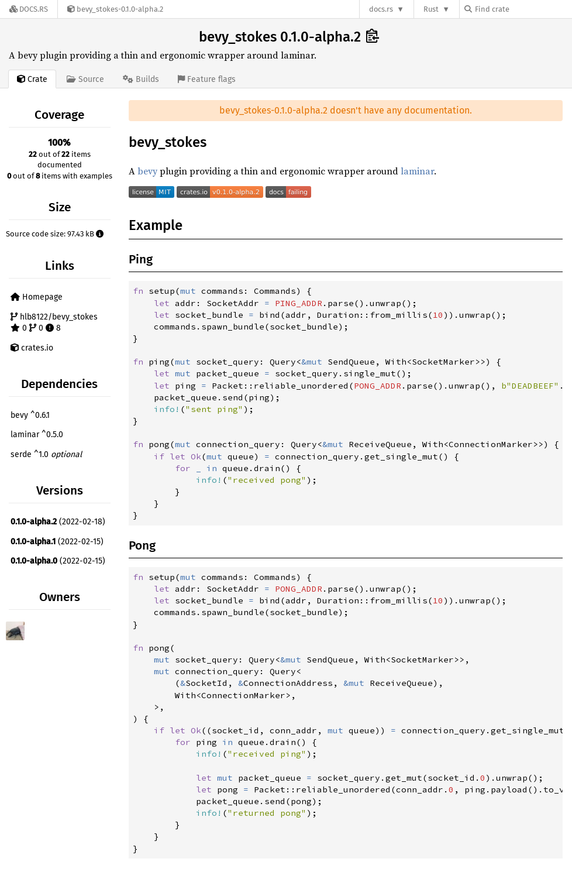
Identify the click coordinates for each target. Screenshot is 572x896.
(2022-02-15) (57, 542)
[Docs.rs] (28, 9)
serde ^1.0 (46, 454)
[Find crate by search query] (523, 9)
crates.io (32, 348)
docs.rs (381, 9)
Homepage (37, 297)
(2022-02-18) (58, 522)
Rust (431, 9)
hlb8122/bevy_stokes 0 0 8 (54, 323)
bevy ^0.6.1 (30, 415)
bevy (147, 170)
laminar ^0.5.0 (37, 435)
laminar (417, 170)
